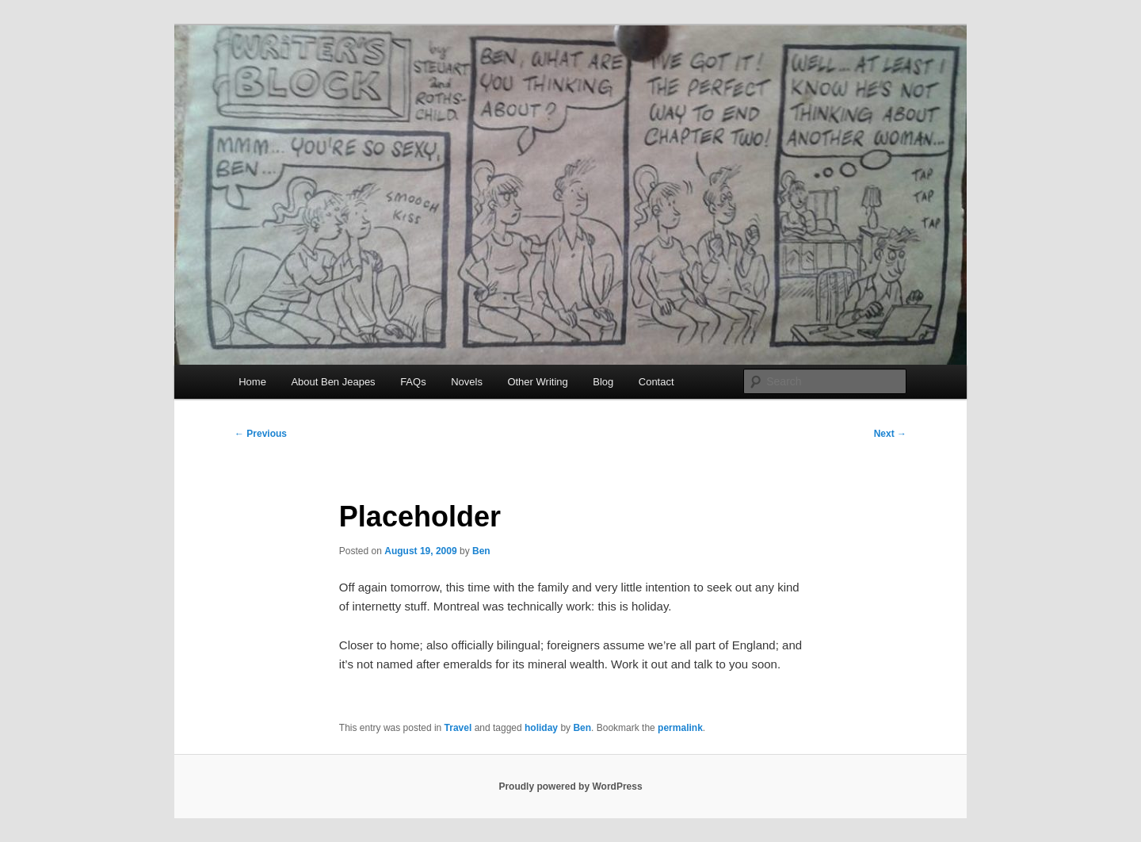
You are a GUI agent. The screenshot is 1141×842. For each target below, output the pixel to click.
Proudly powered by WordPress (570, 786)
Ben (481, 551)
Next (890, 433)
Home (252, 382)
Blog (603, 382)
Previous (261, 433)
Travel (458, 727)
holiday (541, 727)
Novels (467, 382)
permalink (680, 727)
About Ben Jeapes (333, 382)
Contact (656, 382)
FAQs (413, 382)
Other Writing (537, 382)
